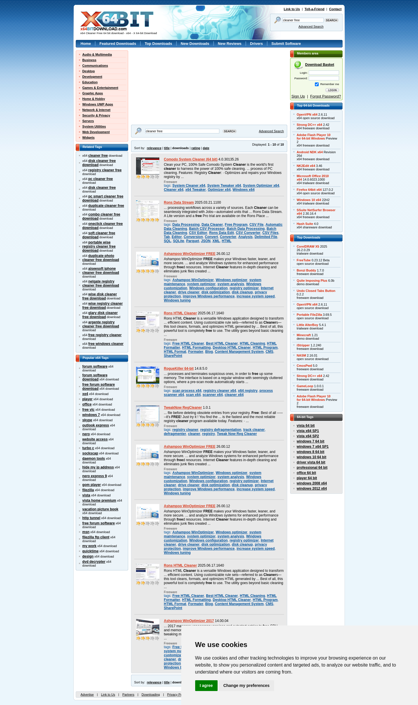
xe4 (85, 394)
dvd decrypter (93, 562)
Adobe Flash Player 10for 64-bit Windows (314, 136)
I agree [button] (206, 685)
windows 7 (91, 415)
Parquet (192, 241)
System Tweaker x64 (224, 186)
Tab (167, 237)
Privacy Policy (177, 694)
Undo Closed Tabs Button (316, 290)
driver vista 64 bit (311, 462)
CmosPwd (304, 365)
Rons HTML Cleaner (180, 313)
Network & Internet (96, 110)
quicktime (90, 551)
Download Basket (319, 65)
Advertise (87, 694)
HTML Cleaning (252, 343)
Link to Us (292, 9)
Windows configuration (208, 288)
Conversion (193, 237)
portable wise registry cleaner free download (99, 246)
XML (216, 241)
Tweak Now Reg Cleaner (237, 434)
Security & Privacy (96, 115)
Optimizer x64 (219, 190)
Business (89, 60)
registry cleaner (185, 430)
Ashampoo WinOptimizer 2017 (189, 621)
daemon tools (93, 459)
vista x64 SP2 (308, 436)
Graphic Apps (92, 93)
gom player (91, 485)
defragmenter (175, 434)
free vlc (88, 410)
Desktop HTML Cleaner (232, 348)
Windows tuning (177, 300)
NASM (301, 355)
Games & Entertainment (100, 87)
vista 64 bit (306, 426)
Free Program (236, 225)
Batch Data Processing (245, 229)
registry (208, 434)
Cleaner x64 (174, 190)
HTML (226, 241)
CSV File (256, 225)
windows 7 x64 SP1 (313, 447)
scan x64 (193, 395)
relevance (154, 148)
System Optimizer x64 (261, 186)
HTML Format (175, 352)
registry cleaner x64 (219, 391)
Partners (128, 694)
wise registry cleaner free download (102, 306)
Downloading (151, 694)
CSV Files (270, 233)
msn (86, 532)
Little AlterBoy (307, 325)
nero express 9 (94, 476)
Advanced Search (311, 26)
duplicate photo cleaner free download (100, 258)
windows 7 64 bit (310, 441)
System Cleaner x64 (188, 186)
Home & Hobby (93, 99)
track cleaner (254, 430)
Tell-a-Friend (314, 9)
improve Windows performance (209, 296)
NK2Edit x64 (306, 166)
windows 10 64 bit (312, 457)
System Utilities (94, 126)
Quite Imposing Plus (312, 280)
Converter (228, 237)
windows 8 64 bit (310, 452)
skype (87, 420)
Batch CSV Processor (207, 229)
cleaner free (98, 156)
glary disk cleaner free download (100, 315)
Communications (95, 65)
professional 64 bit (312, 468)
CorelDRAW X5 (308, 246)
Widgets (88, 137)
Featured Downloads (117, 43)
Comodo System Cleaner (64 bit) (191, 159)
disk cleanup (242, 292)
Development (92, 76)
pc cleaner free (100, 179)
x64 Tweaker (195, 190)
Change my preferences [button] (246, 685)
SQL (167, 241)
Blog (209, 352)
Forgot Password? (325, 96)
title (167, 148)
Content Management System (239, 352)
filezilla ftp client (96, 537)
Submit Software (286, 43)
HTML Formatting (196, 348)
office (87, 404)
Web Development (96, 132)
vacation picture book (100, 509)
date (206, 148)
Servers (88, 121)
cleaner (194, 434)
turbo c (88, 448)
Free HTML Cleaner (188, 343)
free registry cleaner (104, 335)
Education (90, 82)
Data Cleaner (212, 225)
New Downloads (195, 43)
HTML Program (265, 348)
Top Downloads (158, 43)
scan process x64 (187, 391)
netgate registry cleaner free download (100, 283)
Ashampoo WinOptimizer (193, 280)
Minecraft (304, 335)
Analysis (245, 237)
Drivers (256, 43)
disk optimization (215, 292)
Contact (335, 9)
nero (86, 434)
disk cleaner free (102, 188)
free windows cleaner (106, 344)
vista (86, 495)
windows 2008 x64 (312, 483)
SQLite (178, 241)
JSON (206, 241)
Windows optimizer (231, 280)
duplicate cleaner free (106, 206)
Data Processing (186, 225)
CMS (270, 352)
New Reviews (229, 43)
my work (89, 546)
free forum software (98, 523)
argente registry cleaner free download (100, 324)
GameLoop (305, 386)
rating (195, 148)
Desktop (88, 71)
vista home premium (99, 500)
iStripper (303, 345)
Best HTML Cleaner (222, 343)
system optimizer (201, 284)
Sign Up (298, 96)
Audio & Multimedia (97, 54)
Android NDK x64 (310, 152)
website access (95, 439)
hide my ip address (98, 467)
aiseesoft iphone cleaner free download (100, 271)
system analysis (231, 284)
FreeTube (304, 260)
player (87, 399)
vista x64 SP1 (308, 431)
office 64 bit (306, 473)
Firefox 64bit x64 (309, 189)
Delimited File (266, 237)
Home (86, 43)
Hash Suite (305, 223)
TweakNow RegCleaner (183, 408)
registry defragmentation (220, 430)
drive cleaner (189, 292)
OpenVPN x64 (307, 114)
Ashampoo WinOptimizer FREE (190, 254)
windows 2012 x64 (312, 489)
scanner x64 (212, 395)
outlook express (95, 425)
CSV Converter (248, 233)
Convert (211, 237)
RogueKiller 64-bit (179, 368)
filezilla (88, 490)
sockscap (90, 453)
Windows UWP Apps (97, 104)
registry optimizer (244, 288)
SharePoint (173, 356)
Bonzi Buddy (306, 270)
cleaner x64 (234, 395)
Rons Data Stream (179, 202)
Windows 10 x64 (309, 200)
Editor (177, 237)
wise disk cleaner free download (99, 296)
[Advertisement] (167, 86)
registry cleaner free (104, 170)
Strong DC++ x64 (309, 124)
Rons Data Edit (221, 233)
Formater (195, 352)
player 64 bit (307, 478)
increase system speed (256, 296)
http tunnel (91, 518)
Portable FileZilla (309, 314)
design (88, 556)
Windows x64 (243, 190)
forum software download (94, 377)
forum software (94, 366)
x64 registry (247, 391)
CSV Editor (198, 233)
